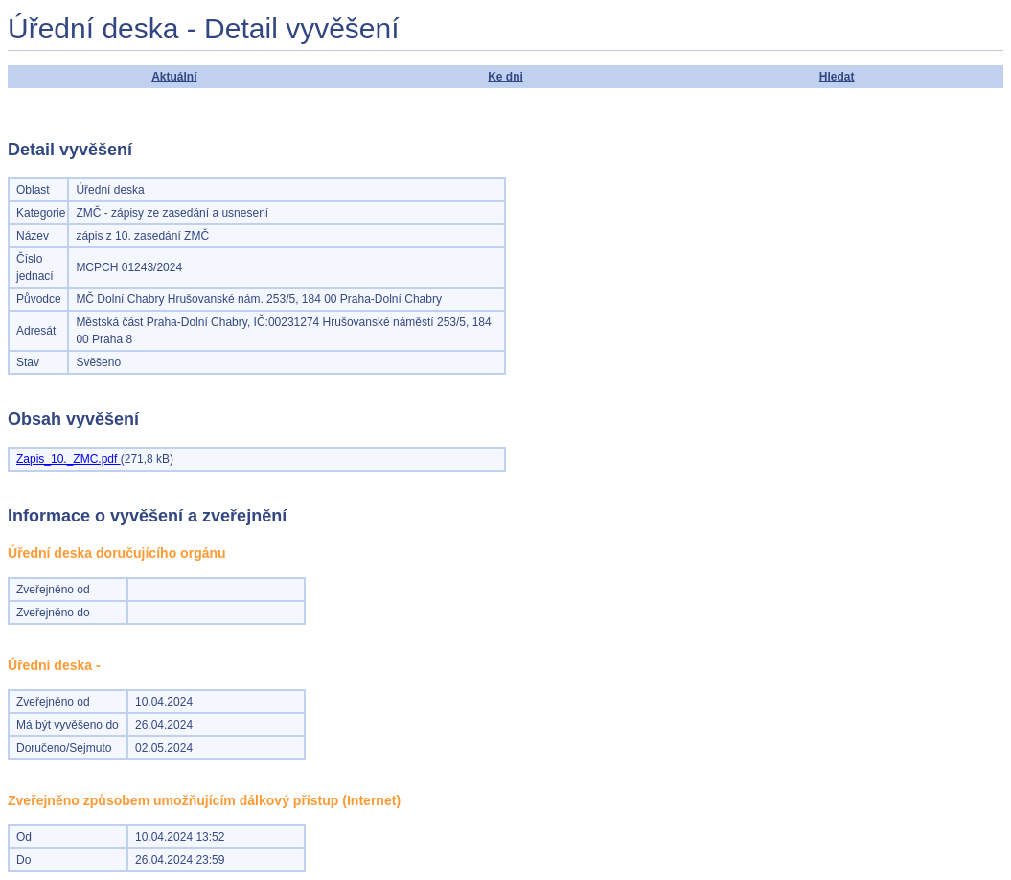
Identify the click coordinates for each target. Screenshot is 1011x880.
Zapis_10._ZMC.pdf (68, 459)
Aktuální (173, 76)
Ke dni (505, 76)
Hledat (837, 76)
